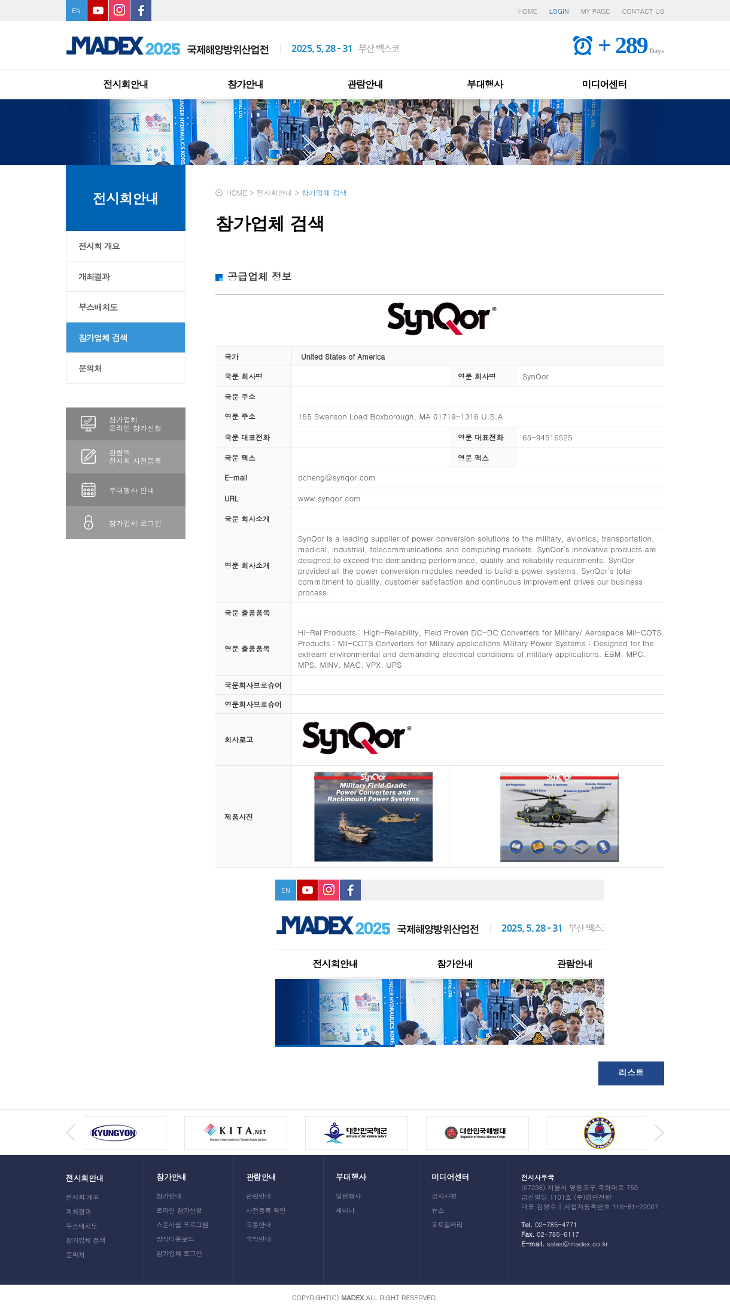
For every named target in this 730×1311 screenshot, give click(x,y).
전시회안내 (126, 84)
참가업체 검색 (102, 337)
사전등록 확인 (265, 1210)
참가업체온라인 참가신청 (135, 423)
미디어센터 (604, 84)
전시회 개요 (99, 246)
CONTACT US (643, 11)
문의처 (90, 368)
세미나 (345, 1210)
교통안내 (258, 1224)
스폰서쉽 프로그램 (182, 1224)
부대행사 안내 (131, 490)
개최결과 (94, 276)
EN (76, 10)
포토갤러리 (447, 1224)
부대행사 (485, 84)
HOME (527, 11)
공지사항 (444, 1195)
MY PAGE (595, 11)
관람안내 (365, 84)
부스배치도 (97, 307)
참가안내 (245, 84)
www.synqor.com (329, 498)
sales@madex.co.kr (577, 1243)
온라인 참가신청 (179, 1210)
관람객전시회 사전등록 (135, 456)
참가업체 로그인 (135, 523)
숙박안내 (258, 1238)
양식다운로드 (175, 1238)
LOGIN (559, 11)
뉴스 (437, 1210)
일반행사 (348, 1195)
